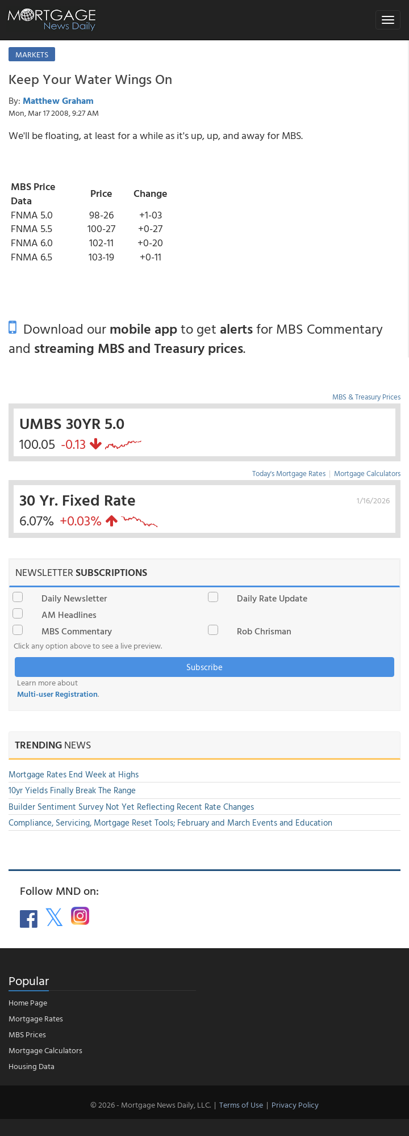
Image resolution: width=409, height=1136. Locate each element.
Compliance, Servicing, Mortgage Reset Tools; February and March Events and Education (170, 822)
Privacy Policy (295, 1104)
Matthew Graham (58, 100)
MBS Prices (27, 1034)
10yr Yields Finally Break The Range (72, 790)
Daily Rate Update (272, 598)
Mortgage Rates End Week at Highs (74, 774)
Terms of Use (241, 1104)
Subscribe (204, 667)
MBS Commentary (76, 631)
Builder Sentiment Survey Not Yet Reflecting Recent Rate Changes (131, 806)
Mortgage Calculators (367, 473)
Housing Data (32, 1066)
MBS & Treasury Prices (366, 396)
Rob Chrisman (264, 631)
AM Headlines (69, 614)
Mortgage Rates (36, 1018)
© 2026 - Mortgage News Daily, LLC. (150, 1104)
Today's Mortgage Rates (288, 473)
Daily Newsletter (74, 598)
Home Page (28, 1002)
